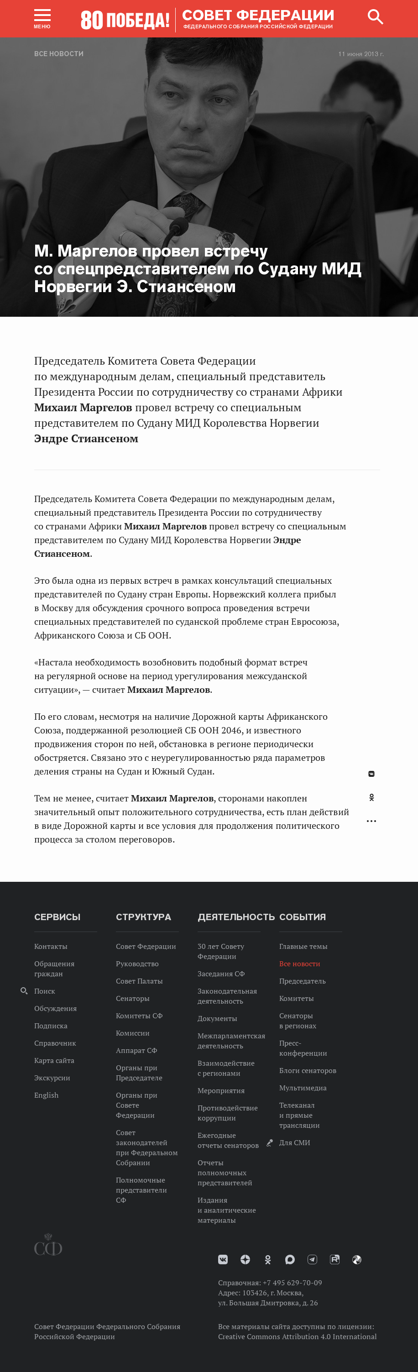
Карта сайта (54, 1060)
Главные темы (303, 946)
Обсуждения (55, 1008)
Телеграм (312, 1259)
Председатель (302, 980)
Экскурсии (52, 1077)
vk (223, 1259)
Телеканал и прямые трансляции (299, 1115)
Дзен (245, 1259)
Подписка (51, 1025)
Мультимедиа (303, 1087)
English (46, 1095)
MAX (290, 1259)
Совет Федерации (146, 946)
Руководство (137, 963)
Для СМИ (294, 1142)
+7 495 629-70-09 (292, 1282)
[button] (42, 18)
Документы (217, 1018)
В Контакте (371, 774)
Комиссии (133, 1032)
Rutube (335, 1259)
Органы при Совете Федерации (136, 1105)
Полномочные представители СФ (141, 1189)
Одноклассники (372, 797)
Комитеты (296, 998)
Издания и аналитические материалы (227, 1210)
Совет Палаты (139, 980)
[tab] (371, 802)
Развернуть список (371, 821)
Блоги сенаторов (307, 1070)
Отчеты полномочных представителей (225, 1172)
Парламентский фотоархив (356, 1259)
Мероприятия (221, 1090)
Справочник (55, 1042)
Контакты (51, 946)
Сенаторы (133, 998)
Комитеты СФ (139, 1015)
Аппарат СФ (136, 1050)
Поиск (44, 990)
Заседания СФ (221, 973)
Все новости (59, 54)
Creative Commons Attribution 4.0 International (297, 1336)
